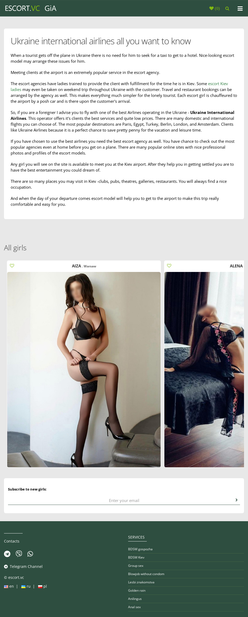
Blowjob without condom (146, 574)
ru (26, 586)
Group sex (135, 565)
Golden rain (136, 590)
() (217, 8)
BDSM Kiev (136, 557)
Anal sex (134, 607)
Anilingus (135, 598)
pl (42, 586)
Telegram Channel (23, 566)
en (9, 586)
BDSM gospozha (140, 549)
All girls (15, 247)
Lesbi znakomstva (141, 582)
